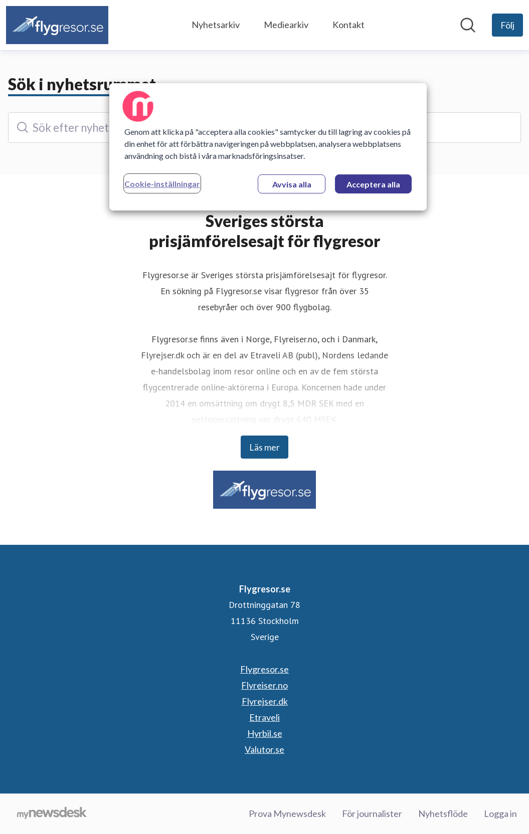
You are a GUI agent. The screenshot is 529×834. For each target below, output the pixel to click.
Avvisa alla (291, 184)
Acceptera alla (373, 184)
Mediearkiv (286, 24)
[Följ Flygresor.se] (507, 25)
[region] (268, 147)
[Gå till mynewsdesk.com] (52, 814)
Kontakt (348, 24)
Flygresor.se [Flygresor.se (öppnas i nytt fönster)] (264, 669)
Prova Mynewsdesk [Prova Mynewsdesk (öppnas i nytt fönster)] (287, 813)
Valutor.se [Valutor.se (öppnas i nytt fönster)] (264, 749)
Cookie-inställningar (162, 183)
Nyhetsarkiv (216, 24)
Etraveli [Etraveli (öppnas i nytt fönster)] (264, 717)
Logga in (500, 813)
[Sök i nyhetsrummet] (468, 25)
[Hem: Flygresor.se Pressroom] (57, 25)
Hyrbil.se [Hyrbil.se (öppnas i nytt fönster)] (264, 733)
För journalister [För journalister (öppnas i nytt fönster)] (372, 813)
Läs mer (264, 447)
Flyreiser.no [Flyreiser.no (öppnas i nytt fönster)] (264, 685)
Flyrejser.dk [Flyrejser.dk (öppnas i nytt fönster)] (265, 701)
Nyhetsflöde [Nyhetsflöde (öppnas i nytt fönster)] (443, 813)
